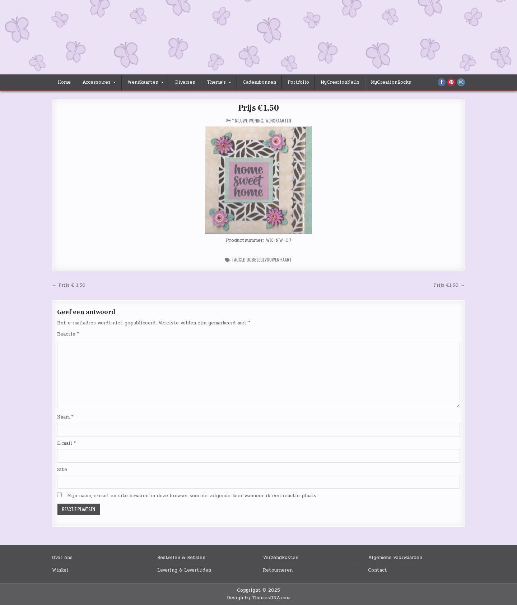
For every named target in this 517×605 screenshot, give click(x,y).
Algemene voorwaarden (395, 557)
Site (62, 469)
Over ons (62, 557)
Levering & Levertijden (184, 570)
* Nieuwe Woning (247, 120)
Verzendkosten (280, 557)
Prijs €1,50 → (449, 285)
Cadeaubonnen (259, 82)
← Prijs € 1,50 (68, 285)
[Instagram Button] (461, 82)
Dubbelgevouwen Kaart (269, 260)
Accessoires (96, 82)
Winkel (60, 570)
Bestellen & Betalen (181, 557)
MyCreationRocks (391, 82)
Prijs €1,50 (258, 108)
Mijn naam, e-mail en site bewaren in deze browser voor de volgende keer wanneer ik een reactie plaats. (192, 495)
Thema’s (216, 82)
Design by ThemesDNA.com (258, 597)
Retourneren (278, 570)
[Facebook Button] (442, 82)
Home (64, 82)
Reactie (68, 334)
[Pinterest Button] (451, 82)
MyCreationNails (340, 82)
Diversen (185, 82)
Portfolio (298, 82)
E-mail (66, 443)
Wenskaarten (142, 82)
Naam (65, 417)
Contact (377, 570)
